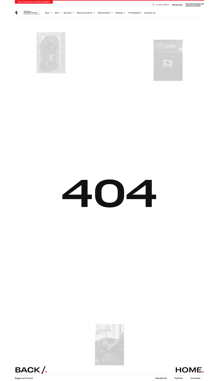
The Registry (134, 13)
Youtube (195, 378)
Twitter (178, 378)
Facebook (161, 378)
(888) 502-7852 (177, 4)
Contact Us (150, 13)
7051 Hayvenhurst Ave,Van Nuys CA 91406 (194, 4)
